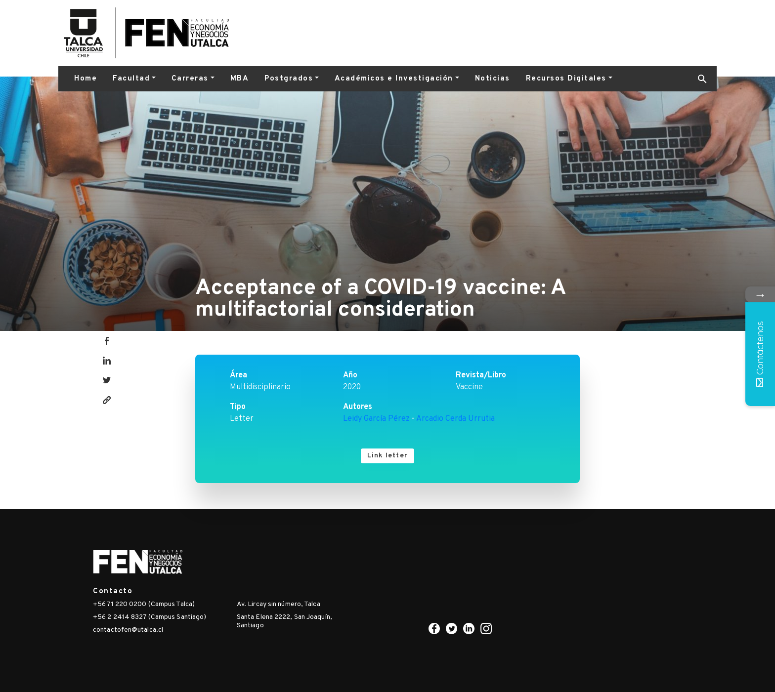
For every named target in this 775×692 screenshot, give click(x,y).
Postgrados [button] (288, 78)
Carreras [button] (190, 78)
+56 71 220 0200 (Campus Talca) (144, 604)
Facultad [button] (131, 78)
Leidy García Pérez (376, 419)
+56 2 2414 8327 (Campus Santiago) (149, 617)
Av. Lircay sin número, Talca (278, 604)
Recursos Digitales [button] (566, 78)
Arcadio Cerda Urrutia (455, 419)
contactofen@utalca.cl (128, 630)
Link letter (387, 455)
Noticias (492, 78)
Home (85, 78)
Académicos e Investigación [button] (394, 78)
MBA (239, 78)
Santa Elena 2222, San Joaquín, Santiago (284, 621)
